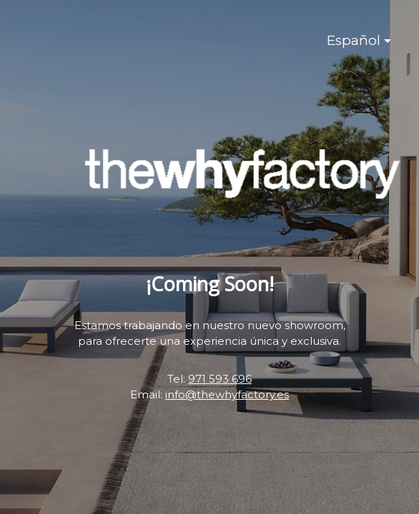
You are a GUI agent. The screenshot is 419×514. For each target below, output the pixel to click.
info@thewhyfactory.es (227, 394)
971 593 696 (220, 379)
